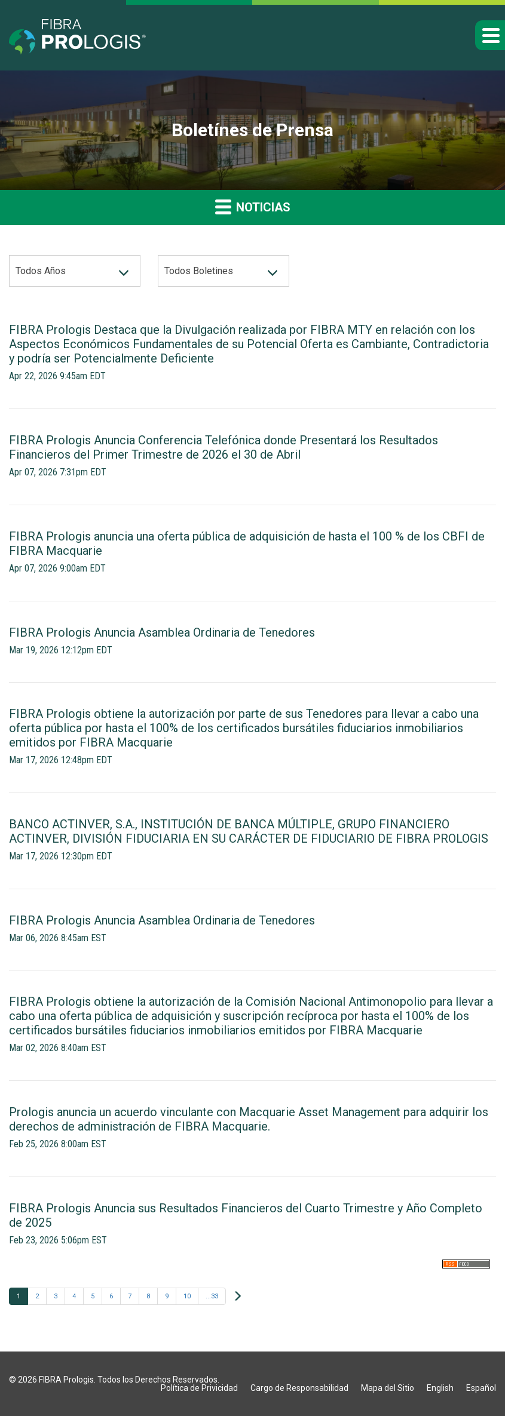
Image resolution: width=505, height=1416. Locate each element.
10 (187, 1296)
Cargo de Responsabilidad (299, 1388)
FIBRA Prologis (66, 1379)
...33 (212, 1296)
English (440, 1388)
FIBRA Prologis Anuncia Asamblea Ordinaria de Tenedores (162, 632)
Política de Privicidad (199, 1388)
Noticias (252, 206)
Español (481, 1388)
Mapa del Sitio (387, 1388)
